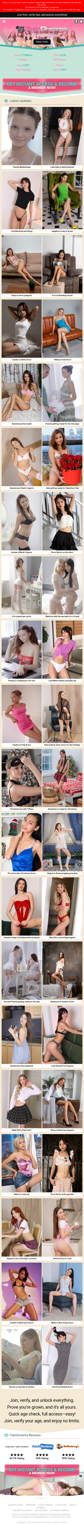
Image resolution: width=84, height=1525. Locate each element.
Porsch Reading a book (62, 295)
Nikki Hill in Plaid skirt (21, 1130)
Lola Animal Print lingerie (62, 1066)
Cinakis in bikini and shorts (22, 1323)
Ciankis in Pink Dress (21, 745)
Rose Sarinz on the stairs (62, 552)
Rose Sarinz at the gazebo (62, 1194)
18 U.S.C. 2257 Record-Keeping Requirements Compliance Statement (41, 1514)
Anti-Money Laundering (22, 1510)
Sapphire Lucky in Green (62, 231)
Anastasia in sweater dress (62, 1002)
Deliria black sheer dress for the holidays (62, 745)
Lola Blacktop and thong (21, 231)
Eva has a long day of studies (21, 1387)
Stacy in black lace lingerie (62, 1130)
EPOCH (26, 1517)
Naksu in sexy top (21, 1194)
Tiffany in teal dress (62, 360)
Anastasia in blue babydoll (21, 1066)
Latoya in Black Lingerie (21, 552)
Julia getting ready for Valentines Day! (62, 488)
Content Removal (45, 1505)
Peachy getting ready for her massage (62, 424)
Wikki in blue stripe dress (62, 1323)
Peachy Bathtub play (22, 167)
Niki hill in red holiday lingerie (62, 937)
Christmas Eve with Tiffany (21, 809)
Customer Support (15, 1505)
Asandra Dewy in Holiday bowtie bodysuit (22, 937)
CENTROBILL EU (40, 1517)
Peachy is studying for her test (21, 681)
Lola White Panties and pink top (62, 681)
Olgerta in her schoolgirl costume (21, 1258)
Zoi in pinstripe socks (21, 616)
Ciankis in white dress (21, 360)
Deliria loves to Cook (62, 1258)
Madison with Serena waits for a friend (62, 616)
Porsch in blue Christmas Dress (22, 873)
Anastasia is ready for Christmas (62, 809)
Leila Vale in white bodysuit (62, 167)
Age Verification (41, 1510)
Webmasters (30, 1505)
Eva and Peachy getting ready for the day (22, 1002)
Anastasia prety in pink (22, 424)
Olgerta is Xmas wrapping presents (62, 873)
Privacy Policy (61, 1505)
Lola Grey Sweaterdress (62, 1387)
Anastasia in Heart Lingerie (22, 488)
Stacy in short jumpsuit (22, 295)
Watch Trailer (42, 42)
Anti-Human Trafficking (59, 1510)
